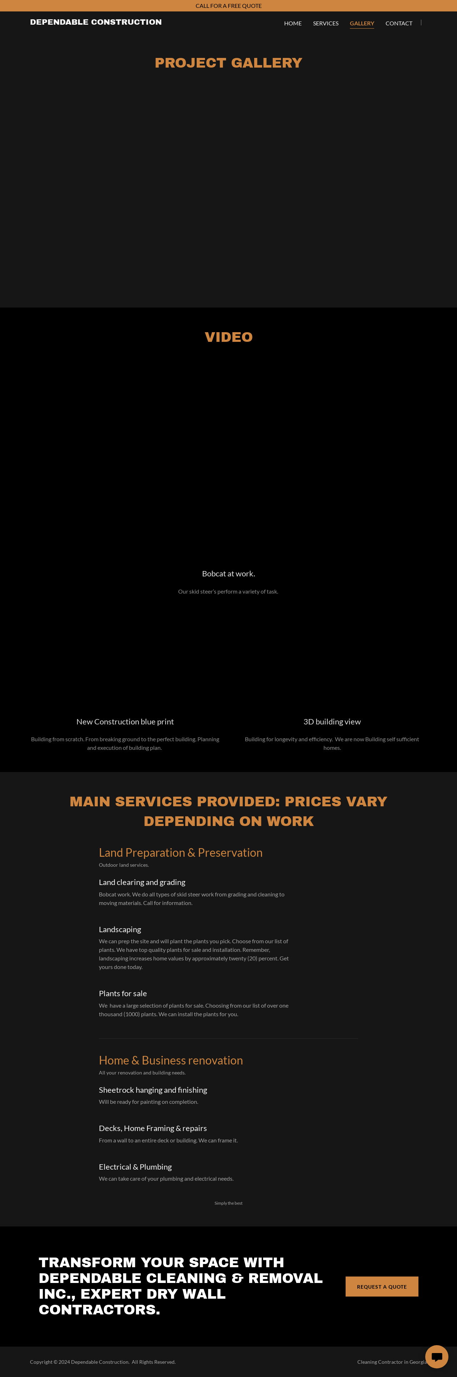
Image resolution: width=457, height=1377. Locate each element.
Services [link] (325, 23)
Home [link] (293, 23)
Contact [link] (399, 23)
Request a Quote (382, 1287)
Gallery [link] (362, 23)
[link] (96, 22)
